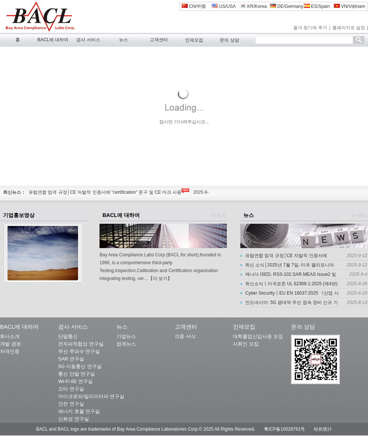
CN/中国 (194, 6)
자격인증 (10, 351)
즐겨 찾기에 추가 (310, 27)
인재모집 (194, 40)
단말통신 (68, 336)
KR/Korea (253, 6)
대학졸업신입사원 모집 (258, 336)
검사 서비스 (88, 39)
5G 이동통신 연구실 (80, 366)
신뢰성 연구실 (73, 419)
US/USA (224, 6)
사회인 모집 (246, 344)
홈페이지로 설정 (348, 27)
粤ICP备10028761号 (284, 429)
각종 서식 (185, 336)
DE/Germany (286, 6)
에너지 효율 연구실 (79, 411)
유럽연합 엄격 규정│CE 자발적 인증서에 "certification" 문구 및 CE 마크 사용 (105, 192)
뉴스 (123, 39)
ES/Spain (317, 6)
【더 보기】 (160, 278)
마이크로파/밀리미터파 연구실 (91, 396)
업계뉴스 (126, 344)
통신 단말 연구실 (76, 374)
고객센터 (159, 39)
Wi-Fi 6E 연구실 (75, 381)
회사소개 (10, 336)
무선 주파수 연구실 (79, 351)
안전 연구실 (71, 404)
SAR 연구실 (71, 359)
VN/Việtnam (349, 6)
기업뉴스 (126, 336)
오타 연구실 (71, 389)
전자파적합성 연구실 (81, 344)
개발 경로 (10, 344)
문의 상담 (229, 40)
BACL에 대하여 (53, 39)
